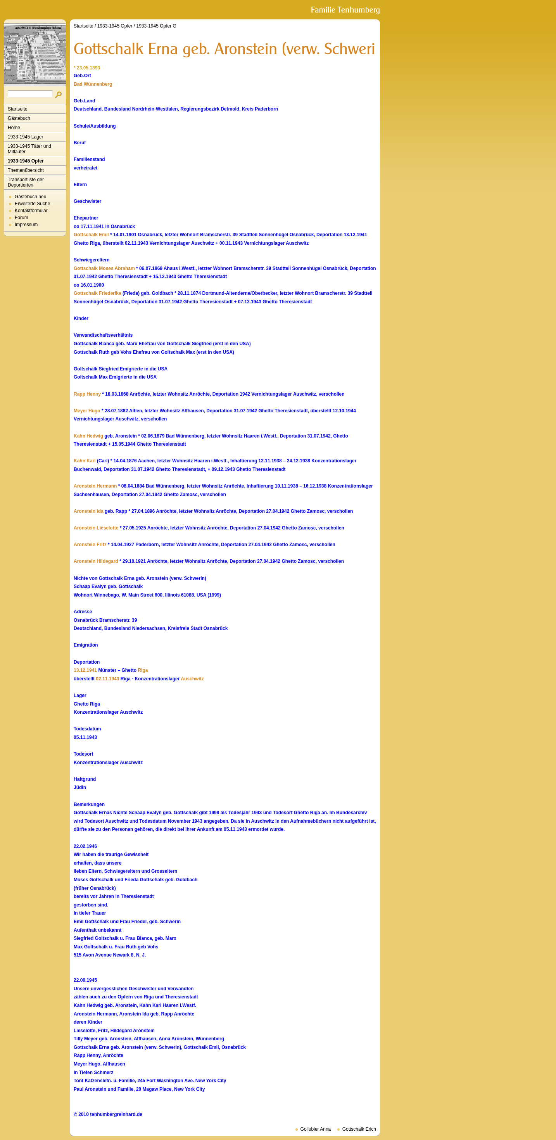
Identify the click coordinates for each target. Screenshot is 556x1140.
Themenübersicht (26, 170)
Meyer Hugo (87, 410)
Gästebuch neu (30, 196)
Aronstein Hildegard (96, 561)
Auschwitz (192, 679)
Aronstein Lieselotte (96, 528)
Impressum (26, 224)
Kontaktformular (31, 210)
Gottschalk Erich (359, 1129)
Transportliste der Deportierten (26, 182)
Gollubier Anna (315, 1129)
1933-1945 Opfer (26, 161)
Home (14, 127)
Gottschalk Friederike (97, 293)
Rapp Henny (87, 394)
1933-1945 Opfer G (156, 26)
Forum (21, 217)
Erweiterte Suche (32, 203)
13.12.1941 (85, 670)
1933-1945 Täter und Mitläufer (29, 149)
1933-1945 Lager (25, 137)
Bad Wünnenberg (93, 84)
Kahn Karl (85, 461)
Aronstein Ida (89, 511)
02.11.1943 (107, 679)
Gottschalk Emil (91, 234)
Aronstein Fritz (90, 544)
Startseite (18, 109)
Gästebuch (19, 118)
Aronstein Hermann (95, 486)
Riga (143, 670)
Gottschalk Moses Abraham (104, 268)
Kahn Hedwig (88, 436)
